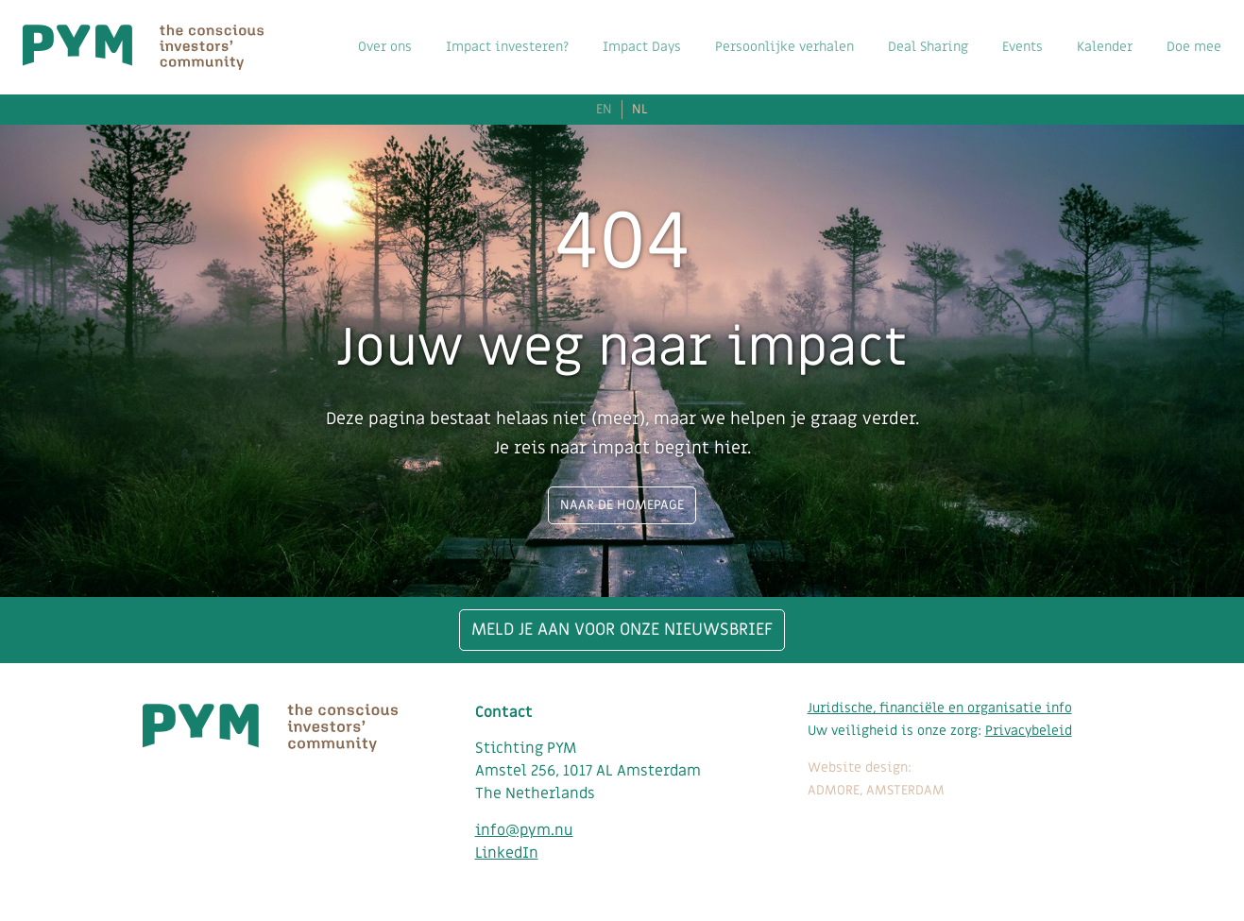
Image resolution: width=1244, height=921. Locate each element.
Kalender (1105, 47)
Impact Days (642, 47)
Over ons (385, 47)
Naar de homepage (622, 505)
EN (604, 109)
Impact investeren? (507, 47)
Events (1022, 47)
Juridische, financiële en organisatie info (940, 708)
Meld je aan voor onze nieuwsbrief (622, 629)
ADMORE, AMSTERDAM (876, 790)
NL (640, 109)
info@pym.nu (524, 830)
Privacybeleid (1028, 731)
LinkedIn (506, 853)
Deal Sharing (928, 47)
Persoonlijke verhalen (784, 47)
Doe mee (1194, 47)
